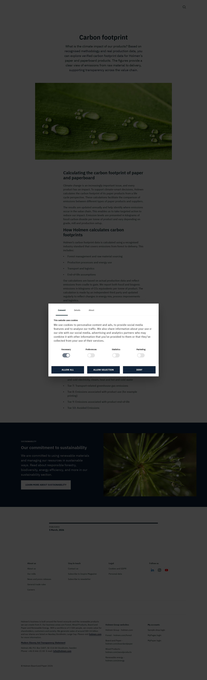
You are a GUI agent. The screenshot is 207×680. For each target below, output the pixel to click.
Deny (139, 369)
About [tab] (91, 310)
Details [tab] (77, 310)
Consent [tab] (62, 310)
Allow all (68, 369)
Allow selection (103, 369)
